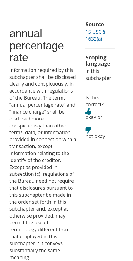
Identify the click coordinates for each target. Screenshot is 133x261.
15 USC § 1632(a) (95, 35)
